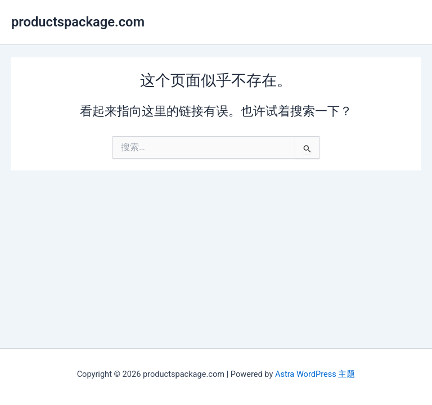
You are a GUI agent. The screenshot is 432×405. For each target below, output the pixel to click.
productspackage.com (78, 22)
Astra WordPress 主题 (315, 374)
